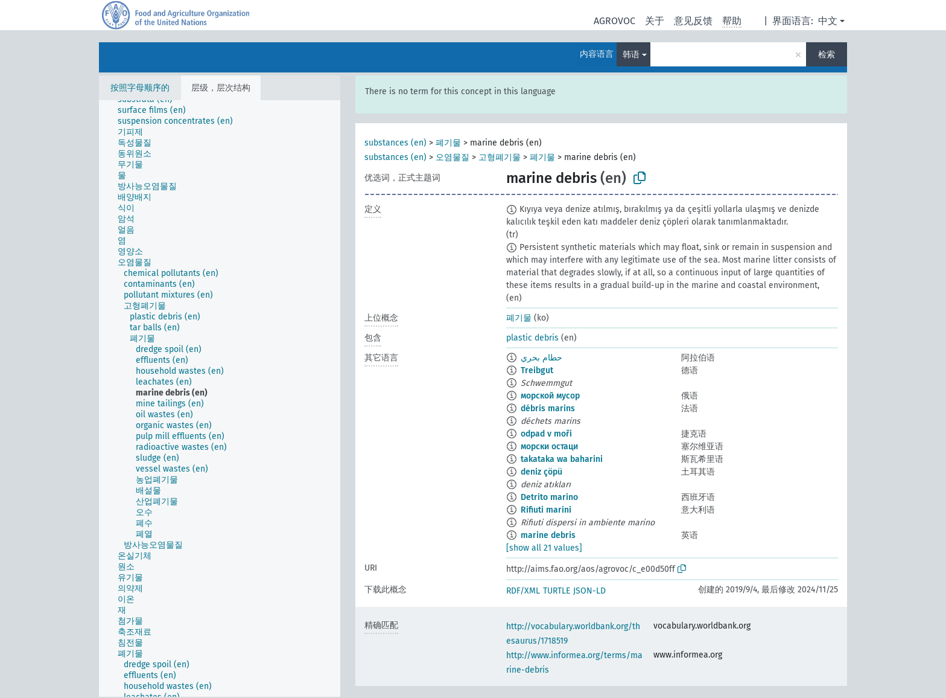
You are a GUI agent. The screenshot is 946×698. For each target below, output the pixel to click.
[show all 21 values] (544, 548)
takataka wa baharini (562, 459)
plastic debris (532, 338)
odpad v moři (546, 434)
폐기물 (448, 143)
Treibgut (537, 370)
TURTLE (556, 591)
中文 (827, 21)
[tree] (219, 398)
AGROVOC (614, 21)
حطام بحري (541, 358)
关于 (654, 21)
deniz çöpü (541, 472)
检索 (826, 55)
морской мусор (550, 396)
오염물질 (452, 157)
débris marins (548, 408)
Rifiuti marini (546, 510)
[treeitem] (157, 110)
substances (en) (395, 143)
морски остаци (549, 446)
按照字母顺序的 (140, 88)
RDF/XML (523, 591)
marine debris (548, 535)
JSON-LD (589, 591)
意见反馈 (693, 21)
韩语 (631, 55)
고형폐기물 (499, 157)
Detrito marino (549, 497)
